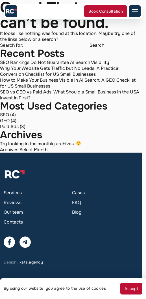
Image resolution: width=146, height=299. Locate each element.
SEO (4, 115)
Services (13, 193)
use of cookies (92, 288)
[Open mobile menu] (135, 11)
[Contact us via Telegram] (25, 242)
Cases (78, 193)
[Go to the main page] (11, 11)
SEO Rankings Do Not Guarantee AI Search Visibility (54, 62)
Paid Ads (9, 127)
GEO (5, 121)
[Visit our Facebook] (9, 242)
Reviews (12, 203)
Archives (9, 150)
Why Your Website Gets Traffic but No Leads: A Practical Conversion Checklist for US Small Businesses (59, 71)
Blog (77, 212)
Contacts (13, 222)
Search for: (11, 45)
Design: (23, 262)
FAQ (76, 203)
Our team (13, 212)
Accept (131, 288)
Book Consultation (105, 11)
